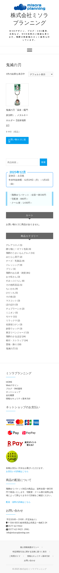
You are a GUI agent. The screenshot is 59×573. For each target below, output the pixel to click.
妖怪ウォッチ (12, 328)
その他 (9, 296)
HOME (9, 382)
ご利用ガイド (14, 556)
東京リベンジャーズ (16, 332)
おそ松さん (11, 276)
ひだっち (10, 292)
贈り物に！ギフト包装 (17, 249)
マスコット (11, 300)
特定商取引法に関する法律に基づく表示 (30, 551)
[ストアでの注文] (40, 74)
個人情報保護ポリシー (29, 547)
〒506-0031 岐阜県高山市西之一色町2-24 (26, 522)
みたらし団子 (12, 256)
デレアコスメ (12, 245)
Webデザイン (12, 385)
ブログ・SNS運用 (14, 388)
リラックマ (11, 320)
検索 (43, 162)
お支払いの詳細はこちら (17, 471)
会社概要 (10, 395)
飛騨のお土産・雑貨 (16, 272)
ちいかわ (10, 288)
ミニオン (10, 312)
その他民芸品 (12, 284)
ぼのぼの (10, 304)
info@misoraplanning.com (17, 532)
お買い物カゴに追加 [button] (17, 140)
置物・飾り (11, 344)
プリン (9, 268)
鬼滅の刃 (10, 348)
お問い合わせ (29, 560)
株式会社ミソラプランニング (29, 18)
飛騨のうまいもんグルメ (18, 253)
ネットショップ (13, 392)
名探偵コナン (12, 324)
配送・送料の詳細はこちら (18, 502)
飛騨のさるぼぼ (13, 336)
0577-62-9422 (14, 526)
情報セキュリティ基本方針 (18, 398)
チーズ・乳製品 (13, 260)
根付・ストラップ (15, 340)
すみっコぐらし (13, 280)
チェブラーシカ (13, 308)
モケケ (9, 316)
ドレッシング (12, 265)
